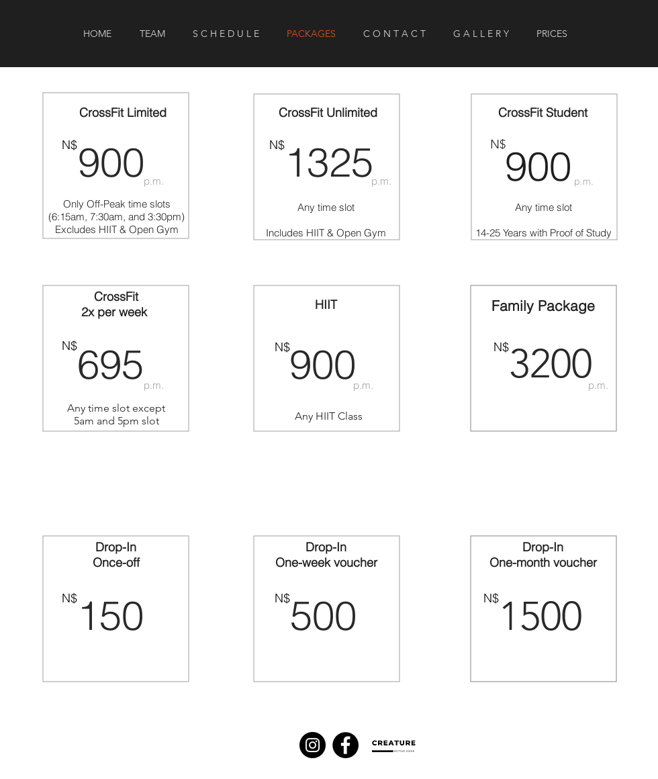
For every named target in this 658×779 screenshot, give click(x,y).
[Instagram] (312, 745)
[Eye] (395, 746)
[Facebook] (345, 745)
